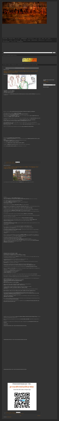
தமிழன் (40, 38)
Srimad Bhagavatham (20, 41)
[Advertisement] (29, 30)
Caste (43, 38)
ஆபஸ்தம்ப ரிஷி (13, 41)
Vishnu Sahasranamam (6, 41)
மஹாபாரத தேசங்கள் (31, 38)
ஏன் (6, 413)
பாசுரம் (36, 38)
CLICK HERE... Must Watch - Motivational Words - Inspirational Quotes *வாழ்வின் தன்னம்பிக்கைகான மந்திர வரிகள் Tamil (20, 64)
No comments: (13, 412)
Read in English (5, 38)
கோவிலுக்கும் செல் (15, 413)
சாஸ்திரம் (18, 413)
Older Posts (38, 415)
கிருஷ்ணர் (49, 38)
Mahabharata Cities (24, 38)
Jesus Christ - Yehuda (12, 38)
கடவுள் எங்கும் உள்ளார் (9, 413)
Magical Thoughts (46, 81)
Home (20, 415)
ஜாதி (45, 38)
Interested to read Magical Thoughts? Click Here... (10, 55)
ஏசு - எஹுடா (18, 38)
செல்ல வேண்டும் (22, 413)
